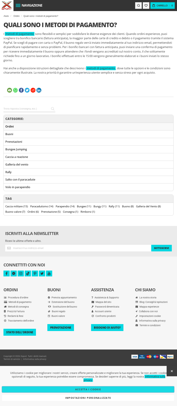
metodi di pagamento (20, 34)
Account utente (101, 311)
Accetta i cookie (88, 389)
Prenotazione (60, 327)
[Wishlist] (146, 5)
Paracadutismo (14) (41, 206)
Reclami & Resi (13, 316)
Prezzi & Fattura (14, 311)
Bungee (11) (84, 206)
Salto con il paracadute (20, 179)
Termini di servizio (11, 359)
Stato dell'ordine (19, 332)
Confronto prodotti (104, 316)
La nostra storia (146, 297)
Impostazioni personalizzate (88, 397)
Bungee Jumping (16, 149)
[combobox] (29, 109)
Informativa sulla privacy (151, 320)
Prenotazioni (13, 142)
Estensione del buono (61, 302)
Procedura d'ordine (16, 297)
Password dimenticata (105, 306)
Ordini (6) (33, 211)
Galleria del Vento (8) (148, 206)
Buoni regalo (56, 311)
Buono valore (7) (15, 211)
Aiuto (6, 16)
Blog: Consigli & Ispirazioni (151, 302)
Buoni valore (56, 316)
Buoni (9, 134)
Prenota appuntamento (62, 297)
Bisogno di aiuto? (107, 327)
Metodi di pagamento (17, 302)
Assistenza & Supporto (105, 297)
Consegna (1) (70, 211)
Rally (8, 172)
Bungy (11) (100, 206)
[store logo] (7, 5)
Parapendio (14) (65, 206)
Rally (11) (114, 206)
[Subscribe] (161, 248)
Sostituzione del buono (62, 306)
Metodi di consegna (16, 306)
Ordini (16, 16)
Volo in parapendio (17, 187)
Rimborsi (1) (88, 211)
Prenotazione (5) (50, 211)
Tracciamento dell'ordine (19, 320)
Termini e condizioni (148, 325)
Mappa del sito (101, 302)
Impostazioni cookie (148, 316)
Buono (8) (128, 206)
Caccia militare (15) (16, 206)
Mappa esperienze (147, 306)
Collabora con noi (147, 311)
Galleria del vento (16, 164)
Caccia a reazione (16, 157)
